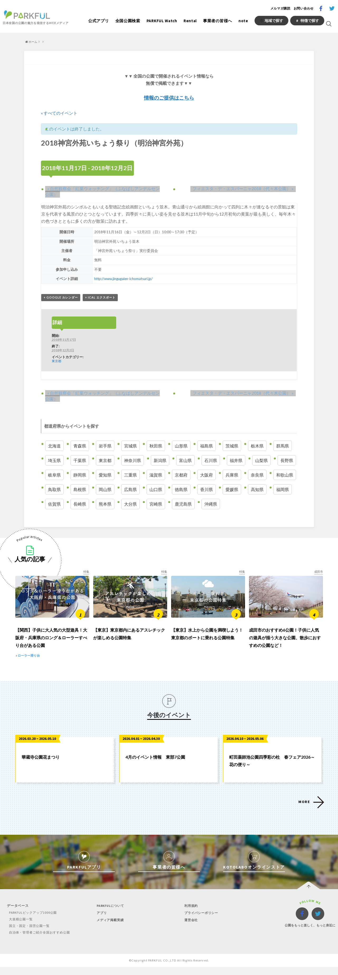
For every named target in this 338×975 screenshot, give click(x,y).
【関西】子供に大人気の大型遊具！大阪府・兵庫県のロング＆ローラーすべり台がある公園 (51, 646)
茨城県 (232, 446)
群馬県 (282, 446)
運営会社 (189, 928)
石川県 (210, 460)
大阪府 (206, 475)
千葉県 (79, 460)
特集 (86, 572)
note (243, 20)
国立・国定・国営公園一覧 (29, 933)
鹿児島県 (183, 504)
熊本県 (105, 504)
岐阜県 (54, 475)
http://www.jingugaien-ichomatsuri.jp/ (124, 279)
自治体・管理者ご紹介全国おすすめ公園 (39, 940)
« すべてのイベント (59, 112)
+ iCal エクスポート (100, 297)
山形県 (181, 446)
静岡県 (79, 475)
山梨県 (261, 460)
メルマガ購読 (280, 8)
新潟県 (160, 460)
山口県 (155, 489)
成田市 (318, 572)
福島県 (206, 446)
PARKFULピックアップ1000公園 (32, 920)
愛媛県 (232, 489)
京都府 (181, 475)
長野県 (286, 460)
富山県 (185, 460)
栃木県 (257, 446)
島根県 (79, 489)
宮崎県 (155, 504)
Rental (190, 20)
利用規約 (189, 913)
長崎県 (79, 504)
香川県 (206, 489)
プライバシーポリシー (200, 920)
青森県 (79, 446)
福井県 (236, 460)
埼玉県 (54, 460)
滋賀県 (155, 475)
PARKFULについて (110, 913)
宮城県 (130, 446)
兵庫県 (232, 475)
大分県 (130, 504)
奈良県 (257, 475)
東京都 (56, 361)
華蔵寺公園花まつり (41, 764)
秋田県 (155, 446)
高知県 (257, 489)
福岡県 (282, 489)
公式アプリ (98, 20)
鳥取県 (54, 489)
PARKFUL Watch (162, 20)
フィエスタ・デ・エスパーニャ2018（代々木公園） (245, 188)
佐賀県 (54, 504)
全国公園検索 (127, 20)
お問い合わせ (304, 8)
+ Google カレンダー (61, 297)
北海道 (54, 446)
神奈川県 (132, 460)
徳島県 (181, 489)
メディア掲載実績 (109, 928)
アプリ (100, 920)
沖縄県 (210, 504)
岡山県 (105, 489)
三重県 (130, 475)
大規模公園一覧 (19, 927)
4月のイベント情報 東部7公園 (155, 764)
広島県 (130, 489)
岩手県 (105, 446)
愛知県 (105, 475)
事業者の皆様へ (217, 20)
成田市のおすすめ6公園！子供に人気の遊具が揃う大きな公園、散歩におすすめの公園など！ (285, 646)
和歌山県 (284, 475)
